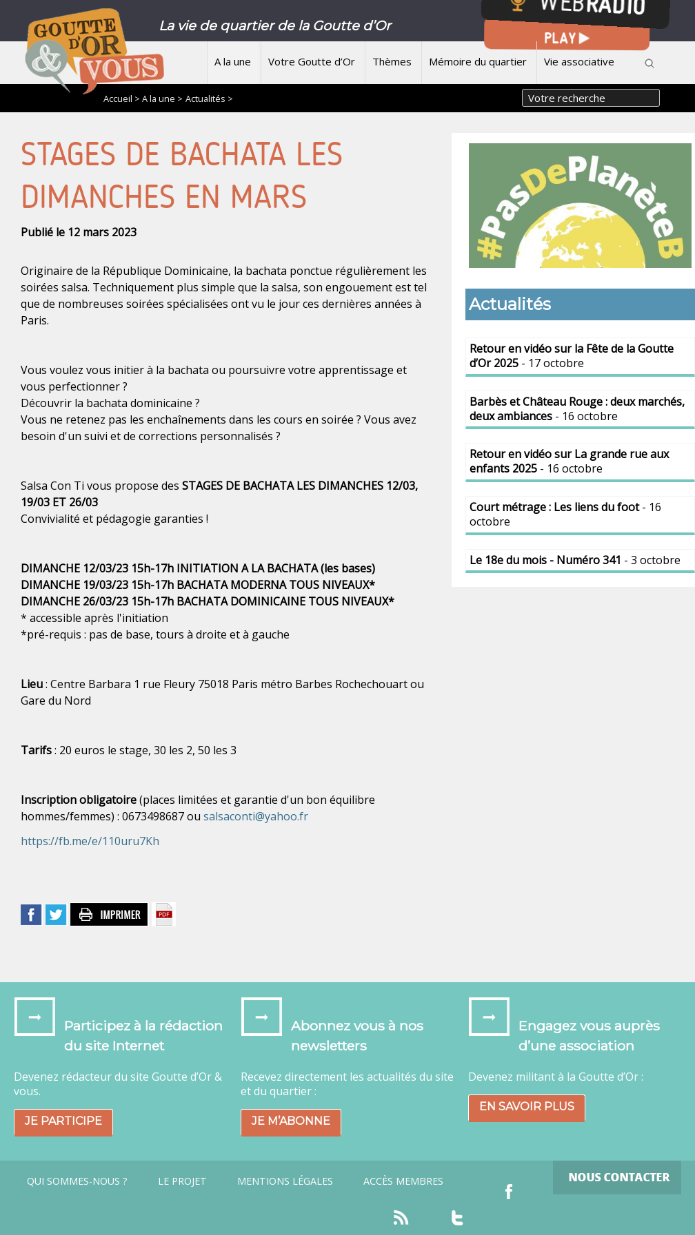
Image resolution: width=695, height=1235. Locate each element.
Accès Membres (403, 1181)
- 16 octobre (577, 409)
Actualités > (209, 98)
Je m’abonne (291, 1121)
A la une (232, 61)
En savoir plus (526, 1106)
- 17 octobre (572, 356)
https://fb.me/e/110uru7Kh (90, 841)
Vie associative (579, 61)
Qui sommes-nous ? (77, 1181)
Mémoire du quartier (478, 61)
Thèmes (392, 61)
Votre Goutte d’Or (311, 61)
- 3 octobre (575, 560)
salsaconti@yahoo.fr (255, 816)
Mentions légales (285, 1181)
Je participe (63, 1121)
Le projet (182, 1181)
